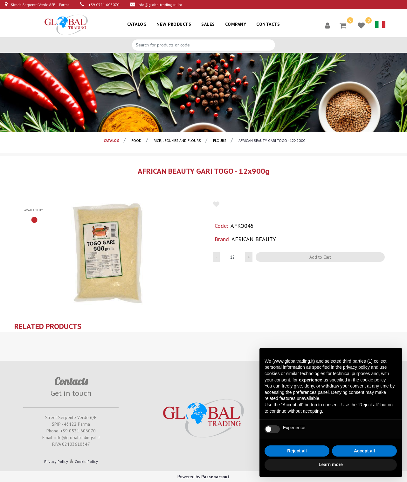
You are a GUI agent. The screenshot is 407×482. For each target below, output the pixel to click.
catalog (111, 140)
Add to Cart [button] (320, 257)
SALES (208, 24)
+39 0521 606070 (103, 4)
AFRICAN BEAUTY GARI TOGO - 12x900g (272, 140)
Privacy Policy (56, 461)
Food (136, 140)
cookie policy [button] (372, 379)
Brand (222, 239)
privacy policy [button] (356, 367)
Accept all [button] (364, 450)
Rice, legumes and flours (177, 140)
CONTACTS (268, 24)
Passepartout (215, 476)
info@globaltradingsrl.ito (160, 4)
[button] (327, 25)
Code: (221, 225)
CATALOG (137, 24)
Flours (219, 140)
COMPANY (235, 24)
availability (33, 210)
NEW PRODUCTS (173, 24)
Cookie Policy (86, 461)
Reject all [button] (297, 450)
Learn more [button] (331, 464)
